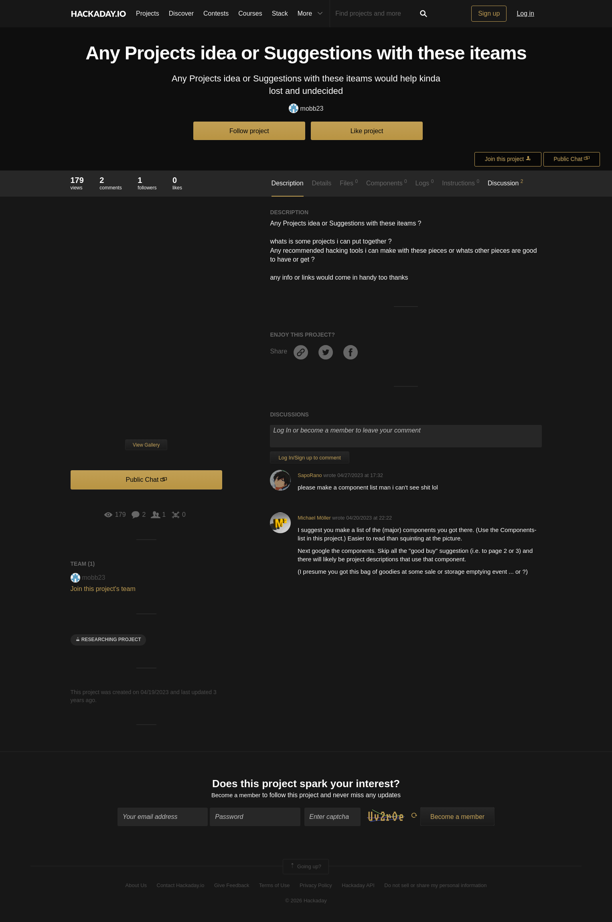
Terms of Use (274, 887)
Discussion (505, 183)
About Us (136, 887)
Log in (525, 13)
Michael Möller (314, 518)
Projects (147, 13)
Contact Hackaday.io (181, 887)
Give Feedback (231, 887)
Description (288, 183)
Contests (216, 13)
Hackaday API (358, 887)
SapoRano (310, 475)
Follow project (249, 131)
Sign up (489, 13)
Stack (280, 13)
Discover (181, 13)
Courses (250, 13)
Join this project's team (103, 588)
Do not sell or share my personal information (435, 887)
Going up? (305, 867)
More (312, 13)
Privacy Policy (316, 887)
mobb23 (306, 109)
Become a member (236, 796)
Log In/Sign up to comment (309, 458)
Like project (367, 131)
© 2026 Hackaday (306, 902)
